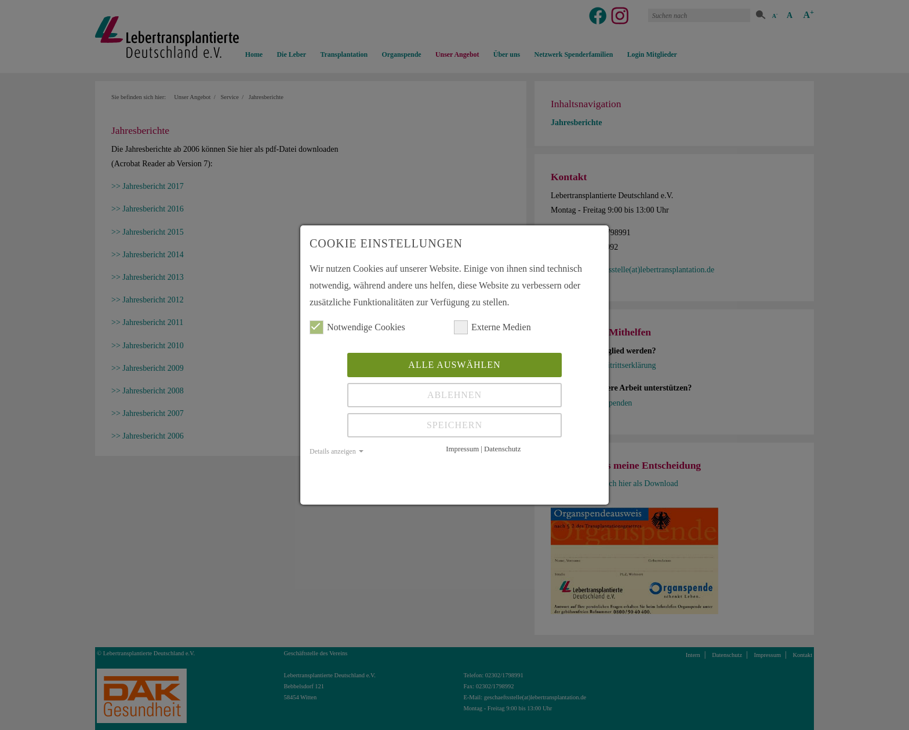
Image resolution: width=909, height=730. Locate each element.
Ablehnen (454, 395)
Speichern (454, 425)
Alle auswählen (454, 365)
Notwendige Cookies (357, 327)
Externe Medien (492, 327)
